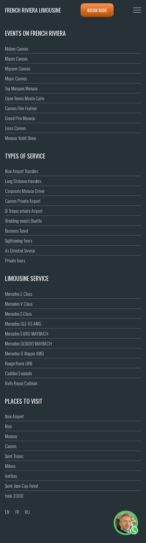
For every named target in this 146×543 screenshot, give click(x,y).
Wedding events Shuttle (23, 220)
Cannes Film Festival (21, 108)
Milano (10, 465)
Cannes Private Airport (23, 200)
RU (27, 511)
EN (7, 511)
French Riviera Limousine (33, 10)
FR (17, 511)
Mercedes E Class (18, 293)
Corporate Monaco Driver (25, 190)
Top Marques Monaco (21, 88)
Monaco (11, 435)
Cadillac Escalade (18, 373)
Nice (8, 426)
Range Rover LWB (18, 363)
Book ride (97, 10)
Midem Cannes (16, 48)
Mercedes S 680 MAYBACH (26, 333)
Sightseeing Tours (18, 240)
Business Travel (16, 230)
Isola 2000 (14, 495)
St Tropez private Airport (24, 210)
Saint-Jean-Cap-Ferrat (21, 485)
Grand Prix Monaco (20, 117)
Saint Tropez (14, 455)
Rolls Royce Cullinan (21, 383)
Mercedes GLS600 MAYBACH (28, 343)
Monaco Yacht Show (20, 137)
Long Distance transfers (23, 180)
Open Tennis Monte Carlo (24, 98)
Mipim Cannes (16, 58)
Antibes (11, 475)
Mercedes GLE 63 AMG (23, 323)
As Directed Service (20, 250)
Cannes (11, 445)
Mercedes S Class (18, 313)
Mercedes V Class (18, 303)
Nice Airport (14, 416)
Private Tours (15, 260)
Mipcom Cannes (17, 68)
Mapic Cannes (16, 78)
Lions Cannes (15, 127)
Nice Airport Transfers (21, 170)
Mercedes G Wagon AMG (24, 353)
